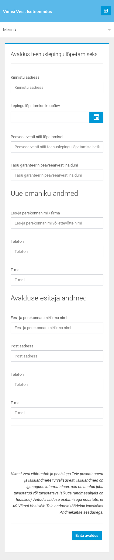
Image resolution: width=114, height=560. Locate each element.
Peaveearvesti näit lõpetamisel (37, 137)
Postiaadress (22, 346)
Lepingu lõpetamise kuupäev (35, 105)
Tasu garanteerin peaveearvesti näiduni (44, 165)
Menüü (9, 29)
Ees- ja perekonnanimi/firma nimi (39, 317)
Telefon (17, 241)
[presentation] (57, 444)
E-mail (16, 269)
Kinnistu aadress (25, 77)
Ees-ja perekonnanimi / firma (35, 213)
